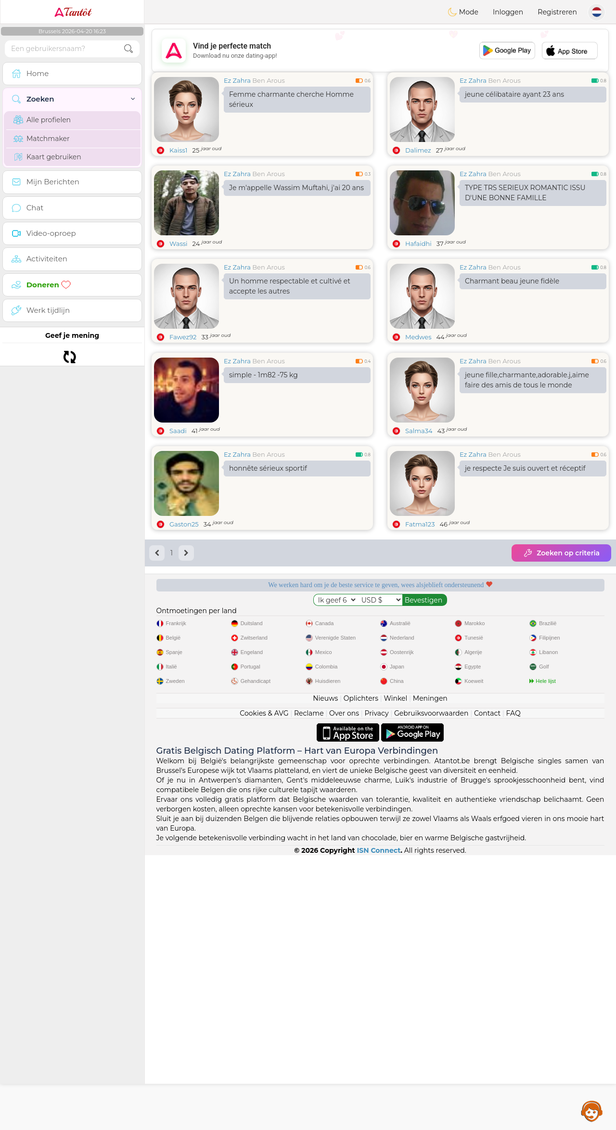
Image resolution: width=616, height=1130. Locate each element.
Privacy (376, 988)
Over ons (344, 988)
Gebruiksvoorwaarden (431, 988)
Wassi (178, 243)
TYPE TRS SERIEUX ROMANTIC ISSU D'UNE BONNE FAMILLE (525, 192)
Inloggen (508, 12)
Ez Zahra (237, 80)
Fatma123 (420, 598)
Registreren (557, 12)
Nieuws (325, 973)
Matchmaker (41, 138)
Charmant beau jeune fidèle (512, 281)
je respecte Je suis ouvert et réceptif (525, 542)
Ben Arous (268, 80)
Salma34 (419, 505)
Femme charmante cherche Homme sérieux (291, 99)
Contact (487, 988)
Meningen (430, 973)
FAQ (513, 988)
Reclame (309, 988)
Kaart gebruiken (47, 157)
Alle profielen (42, 120)
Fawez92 (182, 337)
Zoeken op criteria (561, 627)
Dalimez (418, 150)
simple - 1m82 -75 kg (263, 449)
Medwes (418, 337)
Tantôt (72, 12)
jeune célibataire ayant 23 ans (514, 94)
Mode (463, 12)
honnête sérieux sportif (268, 542)
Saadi (178, 505)
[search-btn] (128, 48)
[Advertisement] (380, 50)
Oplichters (361, 973)
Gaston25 (184, 598)
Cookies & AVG (264, 988)
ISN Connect (379, 1125)
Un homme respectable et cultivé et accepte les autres (289, 286)
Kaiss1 (178, 150)
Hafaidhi (418, 243)
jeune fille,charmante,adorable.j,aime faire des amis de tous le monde (527, 454)
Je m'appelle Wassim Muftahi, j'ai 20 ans (296, 187)
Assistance (591, 1111)
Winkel (395, 973)
